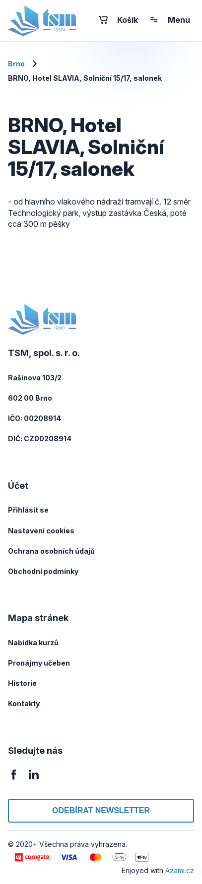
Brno (16, 63)
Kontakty (24, 703)
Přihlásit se (28, 510)
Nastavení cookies (41, 530)
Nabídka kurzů (33, 642)
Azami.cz (179, 870)
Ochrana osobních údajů (51, 551)
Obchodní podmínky (43, 571)
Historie (22, 683)
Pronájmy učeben (39, 663)
